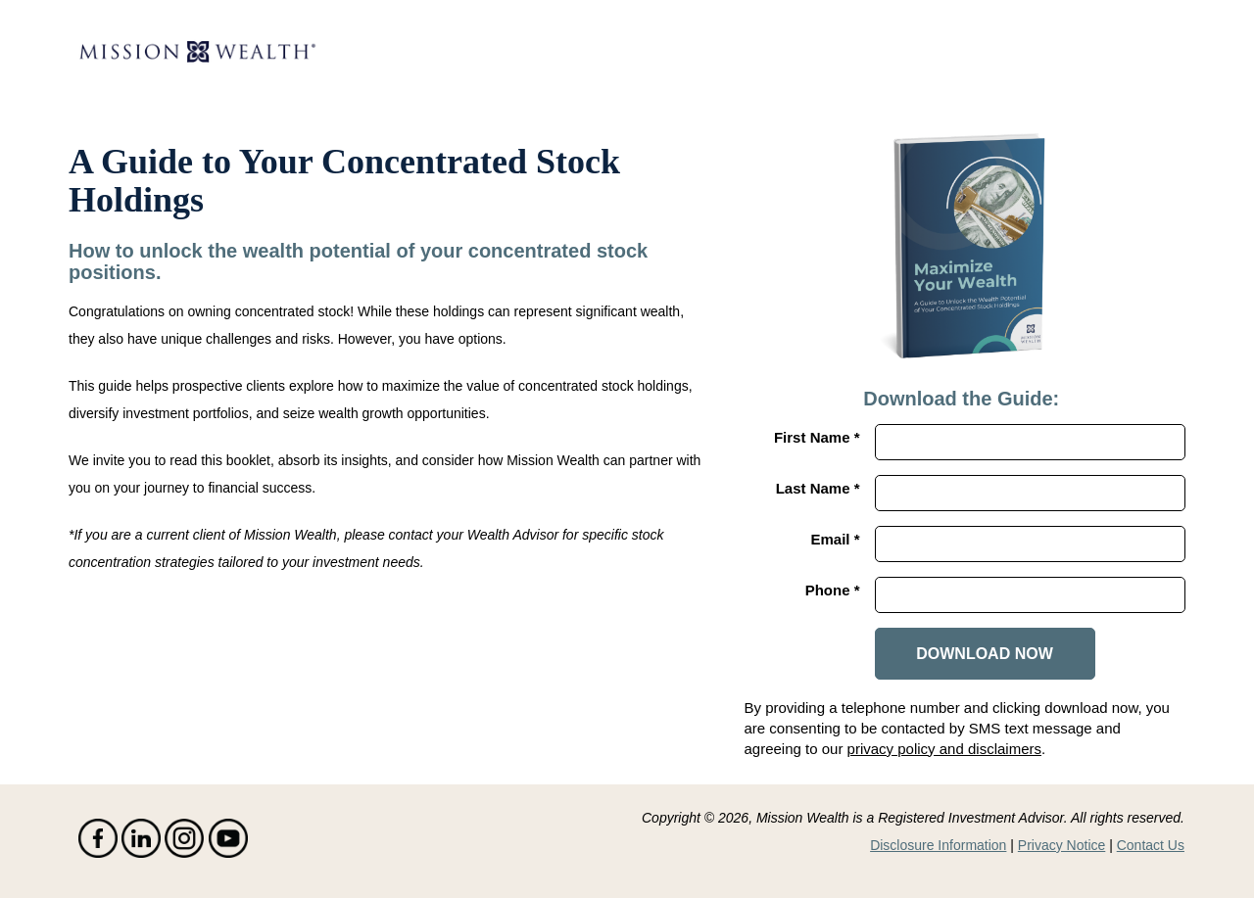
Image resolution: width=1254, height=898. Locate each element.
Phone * (832, 590)
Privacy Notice (1061, 845)
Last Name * (818, 488)
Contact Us (1150, 845)
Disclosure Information (938, 845)
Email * (834, 539)
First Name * (817, 437)
